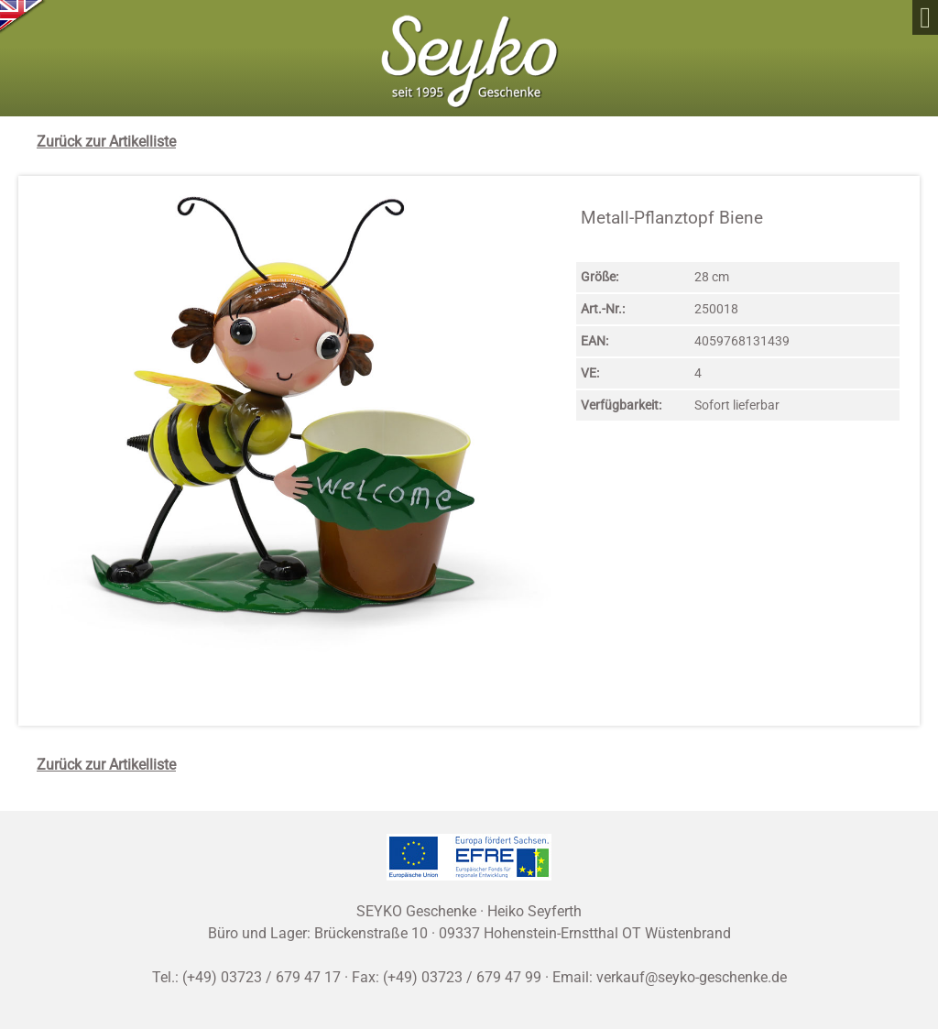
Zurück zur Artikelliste (106, 141)
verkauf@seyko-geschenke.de (691, 977)
